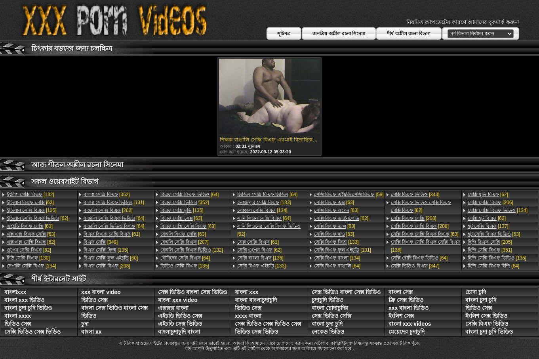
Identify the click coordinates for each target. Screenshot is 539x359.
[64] (114, 218)
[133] (264, 202)
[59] (349, 194)
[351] (490, 250)
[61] (112, 234)
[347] (415, 266)
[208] (107, 266)
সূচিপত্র (284, 33)
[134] (31, 266)
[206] (490, 202)
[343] (415, 194)
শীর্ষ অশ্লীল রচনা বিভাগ (408, 33)
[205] (490, 242)
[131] (114, 202)
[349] (101, 242)
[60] (111, 258)
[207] (184, 242)
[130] (28, 258)
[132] (30, 194)
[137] (488, 226)
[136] (260, 258)
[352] (107, 194)
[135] (32, 210)
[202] (108, 210)
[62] (37, 218)
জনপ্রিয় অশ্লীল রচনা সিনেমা (338, 33)
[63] (30, 202)
